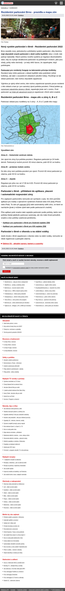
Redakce (21, 15)
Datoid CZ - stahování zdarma (12, 580)
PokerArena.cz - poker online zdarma (45, 296)
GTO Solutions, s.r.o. (57, 590)
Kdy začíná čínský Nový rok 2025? (13, 326)
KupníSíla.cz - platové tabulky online (45, 282)
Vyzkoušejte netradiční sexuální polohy (14, 544)
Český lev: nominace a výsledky (12, 329)
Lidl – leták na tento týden (10, 487)
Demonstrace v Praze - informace (13, 363)
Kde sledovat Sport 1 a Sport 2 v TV (13, 426)
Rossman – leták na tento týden (12, 507)
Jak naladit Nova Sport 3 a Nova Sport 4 (14, 535)
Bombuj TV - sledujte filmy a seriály (13, 565)
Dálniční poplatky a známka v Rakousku (14, 441)
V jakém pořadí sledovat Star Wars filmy (14, 390)
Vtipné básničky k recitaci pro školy (13, 552)
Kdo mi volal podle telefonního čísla (13, 538)
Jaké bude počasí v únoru (10, 323)
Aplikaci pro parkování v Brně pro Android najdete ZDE (26, 223)
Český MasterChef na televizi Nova (13, 384)
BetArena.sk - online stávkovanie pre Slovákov (17, 302)
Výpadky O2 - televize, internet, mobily (14, 420)
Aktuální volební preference (11, 360)
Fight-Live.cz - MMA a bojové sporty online (16, 290)
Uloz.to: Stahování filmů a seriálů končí (14, 562)
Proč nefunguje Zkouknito (10, 574)
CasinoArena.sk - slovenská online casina (47, 302)
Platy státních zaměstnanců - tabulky (13, 369)
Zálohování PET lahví (9, 447)
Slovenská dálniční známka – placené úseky (15, 438)
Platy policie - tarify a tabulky (11, 372)
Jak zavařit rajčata (8, 468)
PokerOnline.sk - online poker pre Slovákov (47, 305)
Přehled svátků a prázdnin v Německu (14, 517)
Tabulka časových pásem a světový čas (14, 411)
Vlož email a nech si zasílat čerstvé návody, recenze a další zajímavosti (30, 260)
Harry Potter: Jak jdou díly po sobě (13, 393)
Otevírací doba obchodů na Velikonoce (14, 484)
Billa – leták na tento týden (11, 496)
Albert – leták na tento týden (11, 493)
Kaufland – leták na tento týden (12, 490)
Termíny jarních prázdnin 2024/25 (13, 332)
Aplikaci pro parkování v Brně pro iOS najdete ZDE (24, 226)
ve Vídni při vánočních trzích (20, 92)
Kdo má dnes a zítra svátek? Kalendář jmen (15, 546)
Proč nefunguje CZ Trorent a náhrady (14, 577)
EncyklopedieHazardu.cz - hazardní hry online (48, 288)
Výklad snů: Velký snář (10, 523)
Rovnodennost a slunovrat (11, 529)
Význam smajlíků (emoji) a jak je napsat (14, 423)
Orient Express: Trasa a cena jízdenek (14, 532)
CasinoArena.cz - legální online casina (46, 285)
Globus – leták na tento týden (11, 501)
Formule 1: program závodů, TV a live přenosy (16, 450)
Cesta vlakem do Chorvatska (11, 541)
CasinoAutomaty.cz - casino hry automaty (47, 293)
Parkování (5, 70)
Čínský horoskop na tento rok (11, 526)
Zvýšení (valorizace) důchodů (11, 366)
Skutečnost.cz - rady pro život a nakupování (16, 282)
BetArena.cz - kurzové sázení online (14, 288)
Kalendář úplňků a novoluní (11, 520)
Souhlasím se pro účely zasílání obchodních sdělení (27, 268)
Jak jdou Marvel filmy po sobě (12, 387)
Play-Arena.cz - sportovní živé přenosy (46, 299)
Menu (61, 3)
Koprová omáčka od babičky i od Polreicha (15, 471)
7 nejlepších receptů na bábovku (12, 459)
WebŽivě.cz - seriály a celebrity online (15, 285)
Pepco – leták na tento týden (11, 499)
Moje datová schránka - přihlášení (13, 432)
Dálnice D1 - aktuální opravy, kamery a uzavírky (23, 244)
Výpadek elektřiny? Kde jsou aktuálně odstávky (16, 414)
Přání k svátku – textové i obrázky (13, 549)
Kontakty (13, 590)
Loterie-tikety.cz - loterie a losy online (45, 290)
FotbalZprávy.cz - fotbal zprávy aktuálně (15, 293)
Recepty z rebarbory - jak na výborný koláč (15, 462)
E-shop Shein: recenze (10, 344)
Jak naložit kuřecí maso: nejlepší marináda (15, 474)
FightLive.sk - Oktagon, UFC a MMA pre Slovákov (18, 305)
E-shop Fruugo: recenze (10, 347)
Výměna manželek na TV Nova (12, 381)
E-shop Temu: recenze (10, 341)
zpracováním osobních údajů (20, 268)
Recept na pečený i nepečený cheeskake (15, 465)
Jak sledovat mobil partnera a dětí (13, 408)
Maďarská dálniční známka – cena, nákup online (17, 435)
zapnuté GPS (25, 205)
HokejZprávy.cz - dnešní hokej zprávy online (16, 296)
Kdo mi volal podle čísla (10, 429)
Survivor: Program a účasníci (11, 399)
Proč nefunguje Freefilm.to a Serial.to (14, 571)
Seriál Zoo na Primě (9, 396)
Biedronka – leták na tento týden (12, 504)
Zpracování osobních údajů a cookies (39, 590)
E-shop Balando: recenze (10, 350)
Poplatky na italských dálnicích (12, 444)
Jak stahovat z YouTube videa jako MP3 (14, 568)
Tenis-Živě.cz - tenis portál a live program (15, 299)
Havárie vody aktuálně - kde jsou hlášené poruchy (17, 417)
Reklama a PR (5, 590)
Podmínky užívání (22, 590)
